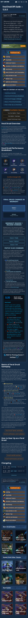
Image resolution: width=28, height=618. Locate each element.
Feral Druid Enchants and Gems (14, 459)
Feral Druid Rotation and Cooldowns (14, 434)
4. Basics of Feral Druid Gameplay (12, 101)
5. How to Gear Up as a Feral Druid (13, 104)
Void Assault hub (9, 280)
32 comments (22, 16)
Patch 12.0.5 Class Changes (18, 297)
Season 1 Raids (14, 238)
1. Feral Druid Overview (10, 93)
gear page (13, 471)
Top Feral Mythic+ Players (14, 113)
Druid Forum (13, 481)
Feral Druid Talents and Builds (14, 430)
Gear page (7, 270)
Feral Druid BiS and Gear (14, 455)
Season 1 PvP (14, 244)
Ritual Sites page (15, 287)
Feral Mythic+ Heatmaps (14, 116)
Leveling (13, 466)
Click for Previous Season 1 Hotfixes (14, 356)
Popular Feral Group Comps (14, 119)
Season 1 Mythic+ (14, 241)
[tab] (5, 162)
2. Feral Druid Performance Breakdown (14, 96)
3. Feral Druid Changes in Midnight (13, 99)
